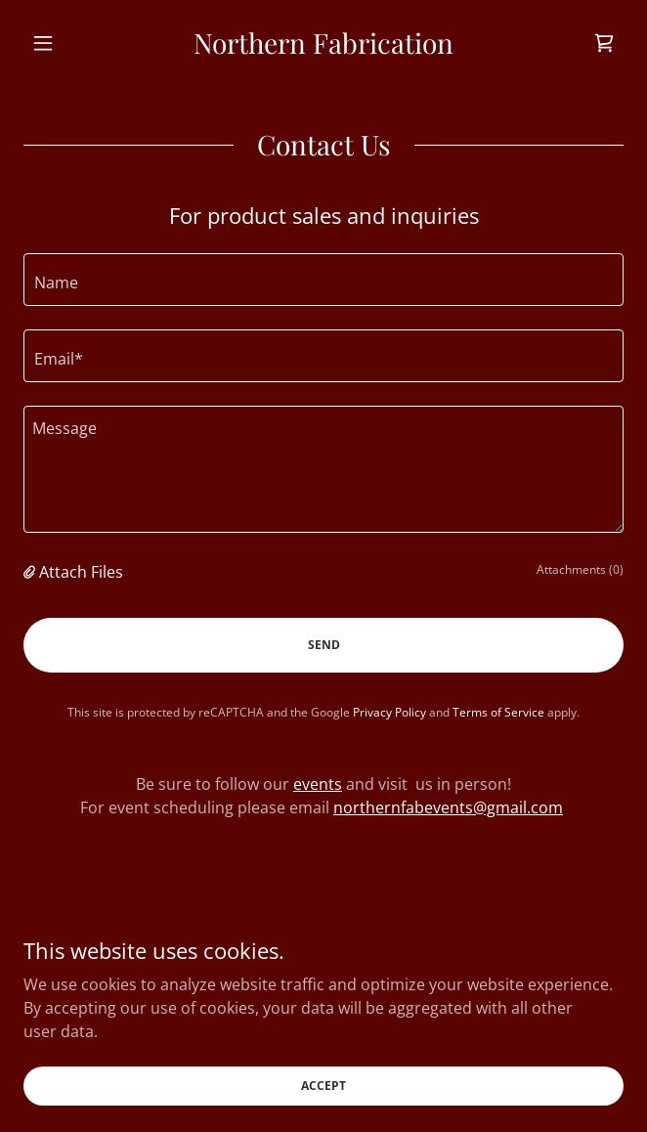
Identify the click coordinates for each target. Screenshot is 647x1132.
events (317, 784)
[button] (68, 43)
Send (324, 644)
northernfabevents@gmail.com (448, 807)
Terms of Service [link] (498, 712)
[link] (323, 43)
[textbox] (323, 279)
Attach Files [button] (81, 572)
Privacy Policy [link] (389, 712)
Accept (323, 1085)
